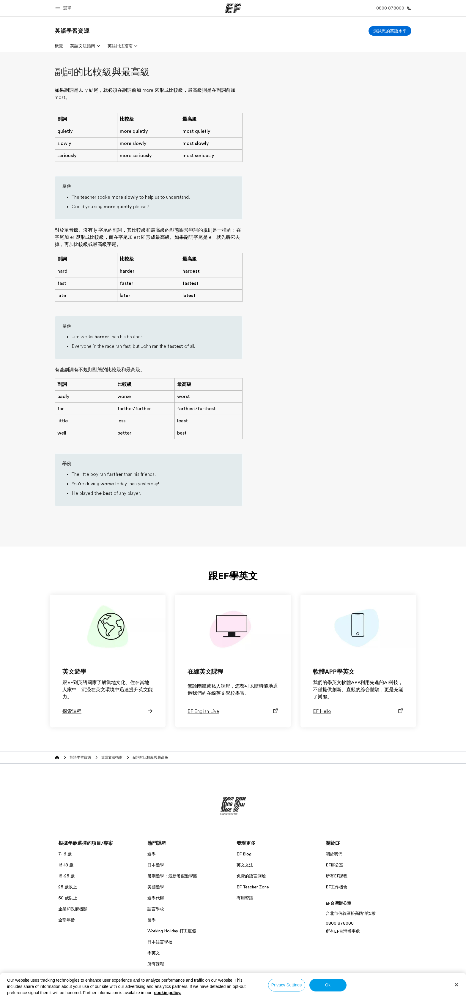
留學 (151, 920)
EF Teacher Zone (253, 887)
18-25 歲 (66, 876)
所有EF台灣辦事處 (343, 931)
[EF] (233, 8)
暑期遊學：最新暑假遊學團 (172, 876)
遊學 (151, 854)
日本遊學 (155, 865)
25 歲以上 (67, 887)
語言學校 (155, 909)
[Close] (456, 984)
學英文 (153, 952)
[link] (72, 30)
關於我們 (334, 854)
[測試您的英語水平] (390, 31)
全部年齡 (66, 920)
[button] (64, 8)
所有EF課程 (336, 876)
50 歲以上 (67, 898)
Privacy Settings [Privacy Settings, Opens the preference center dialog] (286, 985)
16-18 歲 (65, 865)
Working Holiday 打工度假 (171, 930)
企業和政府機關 (72, 909)
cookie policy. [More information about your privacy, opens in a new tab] (168, 992)
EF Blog (244, 854)
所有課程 (155, 963)
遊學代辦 (155, 898)
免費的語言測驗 (251, 876)
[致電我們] (392, 8)
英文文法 (245, 865)
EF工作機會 (336, 887)
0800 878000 (340, 923)
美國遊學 (155, 887)
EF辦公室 (334, 865)
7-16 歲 (65, 854)
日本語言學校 (159, 941)
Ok (327, 985)
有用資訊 (245, 898)
